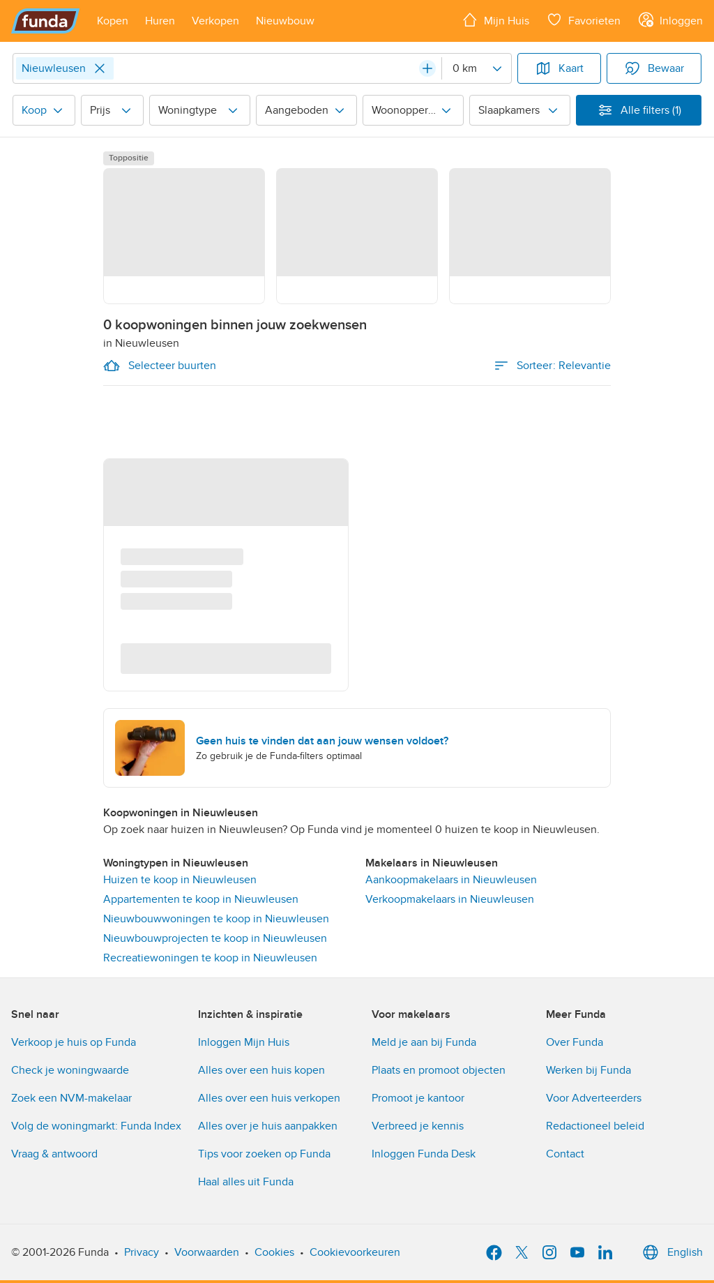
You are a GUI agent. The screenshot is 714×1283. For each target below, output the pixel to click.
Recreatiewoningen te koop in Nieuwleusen (210, 958)
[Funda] (45, 21)
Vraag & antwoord (54, 1154)
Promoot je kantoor (418, 1098)
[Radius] (476, 68)
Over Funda (574, 1042)
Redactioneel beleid (595, 1126)
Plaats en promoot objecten (439, 1070)
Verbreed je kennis (418, 1126)
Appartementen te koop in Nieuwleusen (200, 899)
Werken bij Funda (588, 1070)
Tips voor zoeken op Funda (264, 1154)
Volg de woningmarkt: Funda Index (96, 1126)
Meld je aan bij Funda (424, 1042)
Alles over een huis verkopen (269, 1098)
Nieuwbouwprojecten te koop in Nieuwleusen (215, 938)
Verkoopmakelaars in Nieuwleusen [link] (449, 899)
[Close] (99, 68)
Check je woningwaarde (70, 1070)
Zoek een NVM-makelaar (71, 1098)
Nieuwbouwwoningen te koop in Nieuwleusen (216, 919)
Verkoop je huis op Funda (73, 1042)
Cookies (274, 1252)
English (671, 1252)
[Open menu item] (112, 21)
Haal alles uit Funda (246, 1182)
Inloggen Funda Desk (424, 1154)
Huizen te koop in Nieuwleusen (180, 880)
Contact (565, 1154)
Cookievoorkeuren (355, 1252)
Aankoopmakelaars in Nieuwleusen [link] (451, 880)
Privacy (141, 1252)
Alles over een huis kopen (261, 1070)
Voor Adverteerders (593, 1098)
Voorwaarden (206, 1252)
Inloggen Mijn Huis (243, 1042)
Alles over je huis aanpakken (267, 1126)
